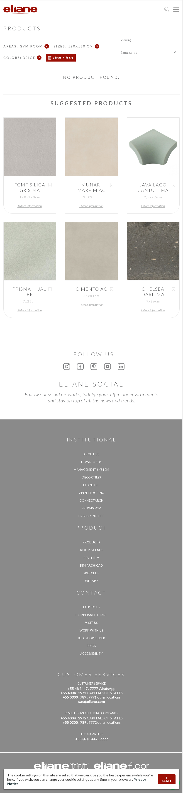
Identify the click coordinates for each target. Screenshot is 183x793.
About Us (91, 454)
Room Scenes (91, 550)
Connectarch (91, 500)
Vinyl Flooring (91, 493)
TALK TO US (91, 607)
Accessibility (91, 653)
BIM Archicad (91, 565)
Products (91, 542)
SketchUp (91, 573)
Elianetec (91, 485)
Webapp (91, 581)
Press (91, 646)
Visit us (91, 622)
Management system (91, 469)
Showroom (91, 508)
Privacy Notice (91, 516)
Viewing (126, 40)
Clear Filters (63, 57)
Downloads (91, 462)
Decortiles (91, 477)
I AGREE (166, 779)
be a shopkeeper (91, 638)
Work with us (91, 630)
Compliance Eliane (91, 615)
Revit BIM (92, 558)
